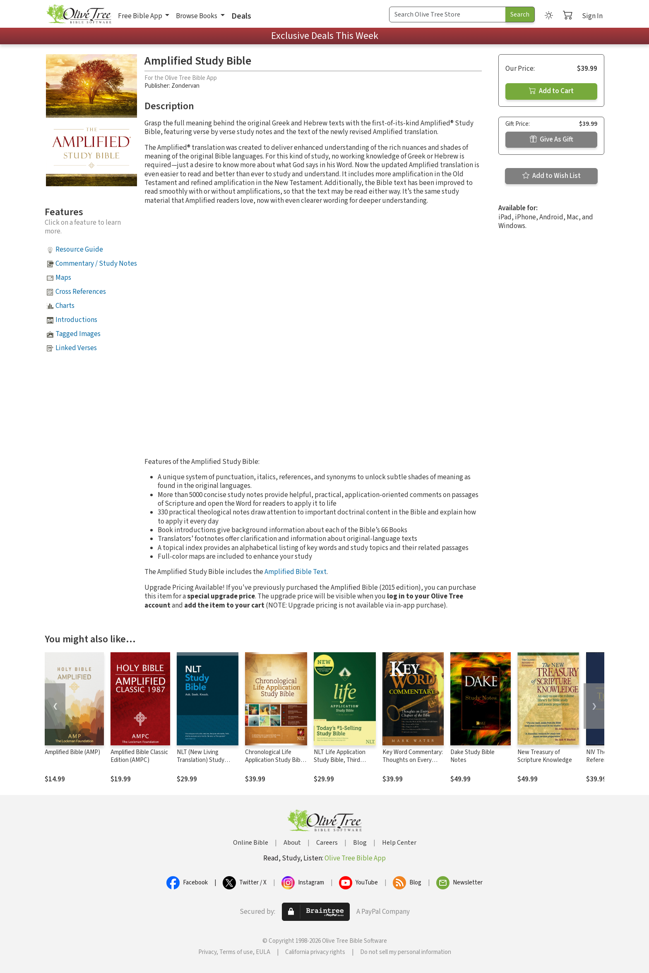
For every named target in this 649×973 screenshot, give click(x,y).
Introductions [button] (76, 320)
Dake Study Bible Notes (472, 756)
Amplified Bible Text (295, 572)
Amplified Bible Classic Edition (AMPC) (139, 756)
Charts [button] (65, 306)
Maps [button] (63, 278)
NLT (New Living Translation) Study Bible (200, 760)
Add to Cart (551, 91)
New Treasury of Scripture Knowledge (544, 756)
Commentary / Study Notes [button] (96, 264)
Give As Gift (551, 139)
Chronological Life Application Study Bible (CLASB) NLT (275, 760)
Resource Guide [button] (79, 250)
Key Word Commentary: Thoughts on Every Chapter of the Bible (412, 760)
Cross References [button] (80, 292)
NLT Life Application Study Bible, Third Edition (339, 760)
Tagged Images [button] (78, 334)
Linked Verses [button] (76, 348)
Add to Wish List (551, 176)
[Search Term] (447, 14)
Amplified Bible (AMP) (72, 752)
